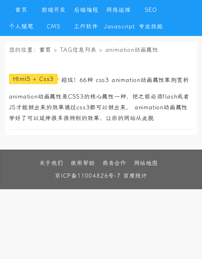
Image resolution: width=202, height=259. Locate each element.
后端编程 (86, 9)
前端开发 (53, 9)
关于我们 (51, 163)
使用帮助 (83, 163)
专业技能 (151, 26)
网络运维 (118, 9)
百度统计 (135, 175)
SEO (151, 9)
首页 (21, 9)
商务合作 (114, 163)
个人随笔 (21, 26)
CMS (53, 26)
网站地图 (146, 163)
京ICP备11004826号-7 (88, 175)
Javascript (118, 26)
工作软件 (86, 26)
